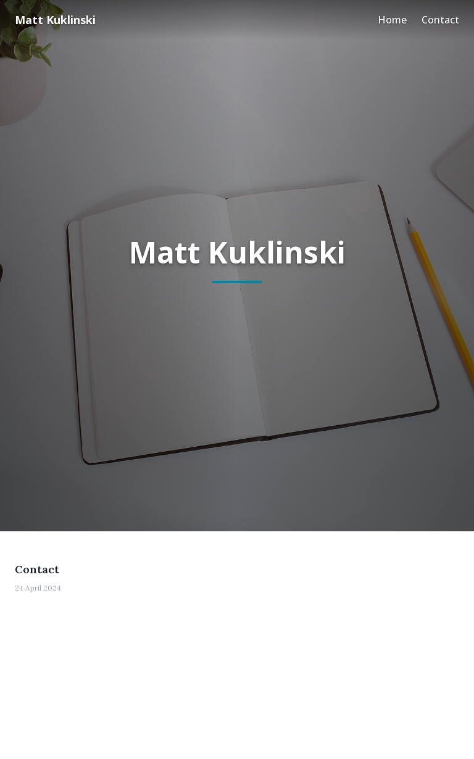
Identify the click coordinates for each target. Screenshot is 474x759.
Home (392, 20)
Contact (440, 20)
